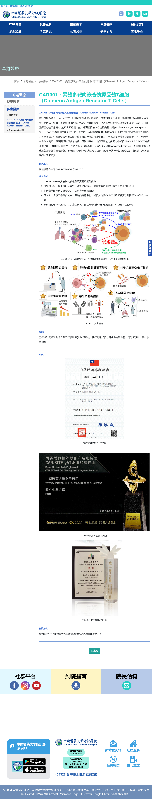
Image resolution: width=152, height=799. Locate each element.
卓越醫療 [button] (106, 24)
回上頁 (94, 651)
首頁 (16, 81)
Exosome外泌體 (16, 130)
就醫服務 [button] (46, 24)
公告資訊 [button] (76, 31)
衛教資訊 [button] (46, 31)
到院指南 (75, 685)
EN (145, 13)
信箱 (126, 685)
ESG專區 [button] (15, 24)
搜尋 (121, 13)
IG (25, 685)
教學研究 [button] (106, 31)
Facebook (14, 685)
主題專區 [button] (137, 31)
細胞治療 (13, 115)
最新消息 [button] (15, 31)
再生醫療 (43, 81)
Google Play (34, 761)
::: (3, 2)
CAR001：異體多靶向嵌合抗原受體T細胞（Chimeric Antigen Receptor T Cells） (101, 81)
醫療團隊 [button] (76, 24)
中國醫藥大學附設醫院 (76, 742)
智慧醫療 (13, 102)
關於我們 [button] (137, 24)
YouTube (36, 685)
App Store (34, 769)
